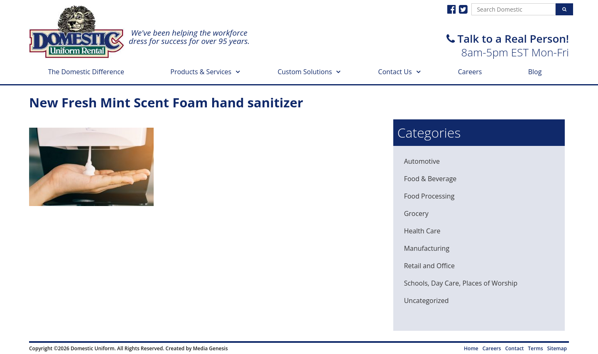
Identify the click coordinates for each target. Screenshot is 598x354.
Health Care (422, 230)
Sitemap (557, 348)
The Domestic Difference (86, 71)
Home (471, 348)
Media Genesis (210, 348)
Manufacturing (426, 248)
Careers (470, 71)
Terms (535, 348)
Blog (535, 71)
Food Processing (429, 196)
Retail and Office (429, 265)
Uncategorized (426, 300)
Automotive (422, 161)
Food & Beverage (430, 178)
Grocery (416, 213)
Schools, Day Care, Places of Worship (460, 283)
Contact (514, 348)
